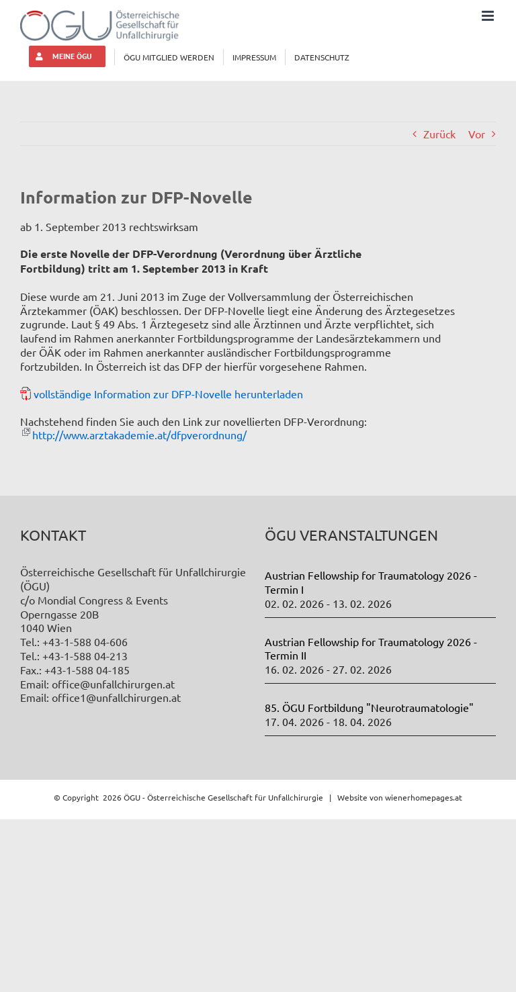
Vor (476, 133)
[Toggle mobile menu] (489, 16)
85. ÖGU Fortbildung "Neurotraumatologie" (369, 707)
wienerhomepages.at (423, 797)
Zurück (439, 133)
